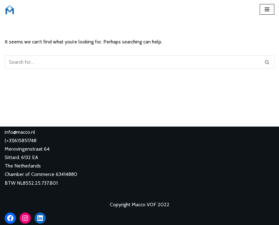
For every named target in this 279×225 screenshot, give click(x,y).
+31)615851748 (21, 140)
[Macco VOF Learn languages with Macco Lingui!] (11, 9)
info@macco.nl (20, 132)
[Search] (132, 62)
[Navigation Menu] (267, 9)
